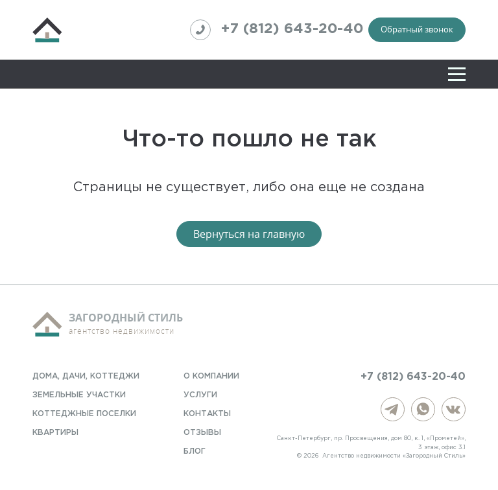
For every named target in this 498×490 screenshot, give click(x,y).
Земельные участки (79, 395)
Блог (195, 451)
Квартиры (55, 432)
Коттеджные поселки (84, 413)
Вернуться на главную (249, 234)
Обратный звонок (417, 29)
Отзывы (202, 432)
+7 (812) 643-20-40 (276, 29)
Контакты (207, 413)
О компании (211, 376)
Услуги (200, 395)
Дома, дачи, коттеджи (85, 376)
